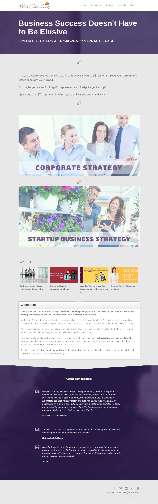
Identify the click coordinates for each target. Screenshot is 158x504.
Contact (109, 5)
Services (94, 5)
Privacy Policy (133, 496)
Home (83, 5)
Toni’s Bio (121, 5)
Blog (132, 5)
